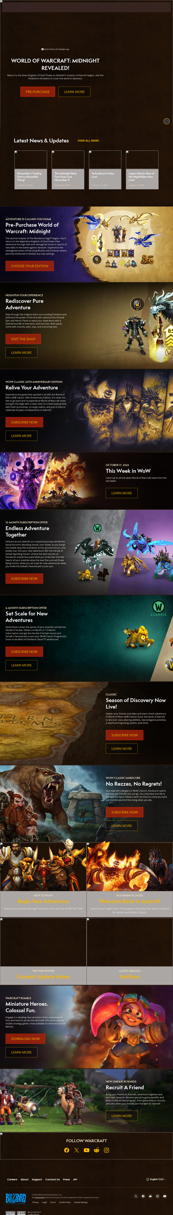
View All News (88, 140)
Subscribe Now (24, 422)
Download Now (25, 1039)
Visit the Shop (23, 339)
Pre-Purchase (38, 92)
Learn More (74, 92)
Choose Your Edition (29, 266)
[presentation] (10, 7)
